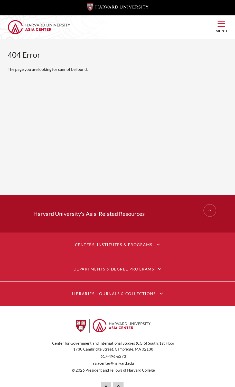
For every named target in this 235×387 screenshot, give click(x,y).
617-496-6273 (113, 356)
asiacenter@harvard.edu (113, 363)
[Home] (107, 27)
